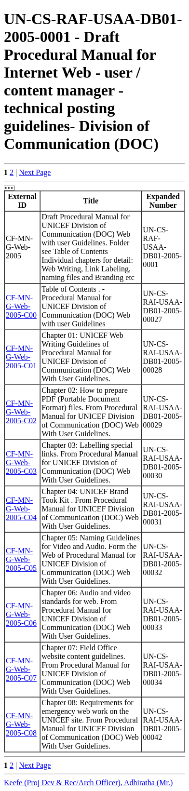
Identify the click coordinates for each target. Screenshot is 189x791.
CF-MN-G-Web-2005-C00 (21, 306)
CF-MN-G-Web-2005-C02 (21, 412)
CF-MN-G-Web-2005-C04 (21, 509)
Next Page (35, 172)
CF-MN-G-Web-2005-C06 (21, 614)
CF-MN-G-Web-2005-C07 (21, 669)
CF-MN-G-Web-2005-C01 (21, 357)
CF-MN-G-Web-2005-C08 (21, 724)
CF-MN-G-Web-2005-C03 (21, 462)
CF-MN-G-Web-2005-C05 (21, 559)
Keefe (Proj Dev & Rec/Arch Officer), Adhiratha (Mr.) (88, 782)
